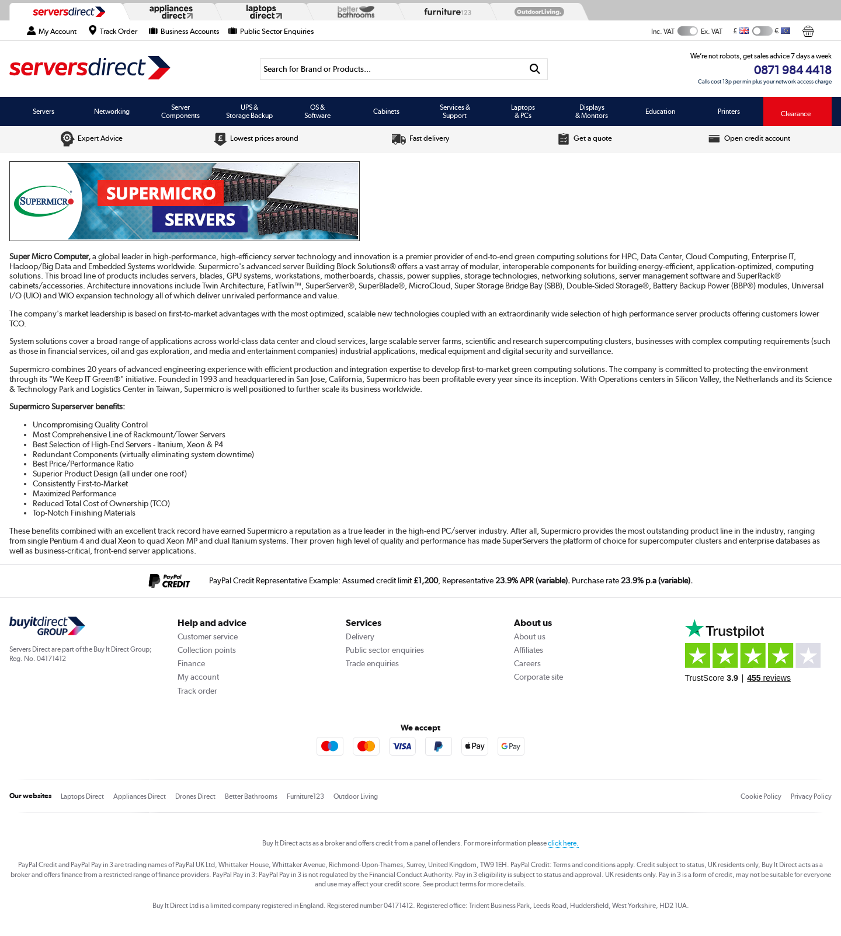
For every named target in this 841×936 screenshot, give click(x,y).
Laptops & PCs (523, 111)
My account (198, 676)
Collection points (207, 650)
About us (529, 636)
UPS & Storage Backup (249, 111)
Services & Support (455, 111)
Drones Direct (195, 796)
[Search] (391, 69)
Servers (43, 111)
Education (660, 111)
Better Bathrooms (251, 796)
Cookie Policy (761, 796)
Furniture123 (305, 796)
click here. (563, 843)
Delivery (360, 636)
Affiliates (528, 650)
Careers (527, 663)
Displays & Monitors (591, 111)
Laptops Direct (82, 796)
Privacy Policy (811, 796)
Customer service (208, 636)
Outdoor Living (355, 796)
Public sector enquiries (385, 650)
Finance (191, 663)
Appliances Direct (139, 796)
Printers (729, 111)
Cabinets (386, 111)
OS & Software (317, 111)
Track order (197, 690)
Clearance (796, 114)
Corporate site (538, 676)
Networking (112, 111)
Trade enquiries (372, 663)
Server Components (180, 111)
